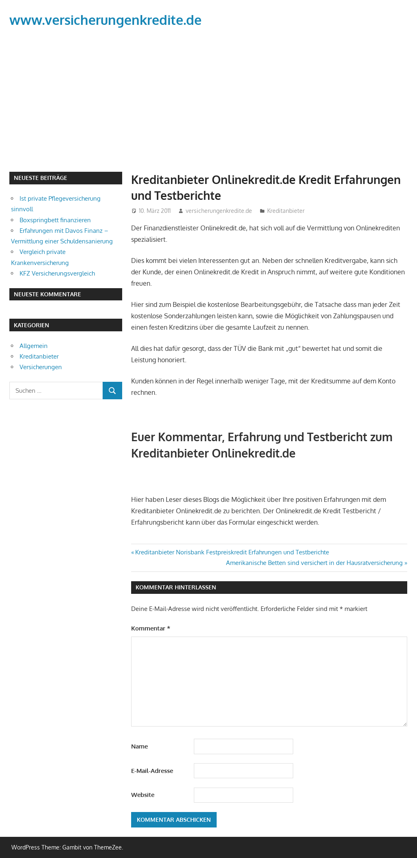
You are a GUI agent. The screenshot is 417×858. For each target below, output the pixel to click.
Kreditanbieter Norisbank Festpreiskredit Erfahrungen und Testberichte (232, 552)
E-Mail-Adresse (152, 771)
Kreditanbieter (286, 210)
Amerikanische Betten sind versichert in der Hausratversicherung (314, 563)
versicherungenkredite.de (219, 210)
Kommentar (150, 628)
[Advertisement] (208, 101)
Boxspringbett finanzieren (55, 220)
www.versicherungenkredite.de (105, 19)
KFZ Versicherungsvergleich (57, 273)
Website (142, 795)
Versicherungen (41, 367)
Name (139, 746)
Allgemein (34, 346)
